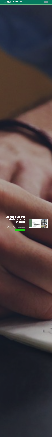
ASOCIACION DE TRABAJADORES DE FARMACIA (14, 2)
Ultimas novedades (20, 229)
